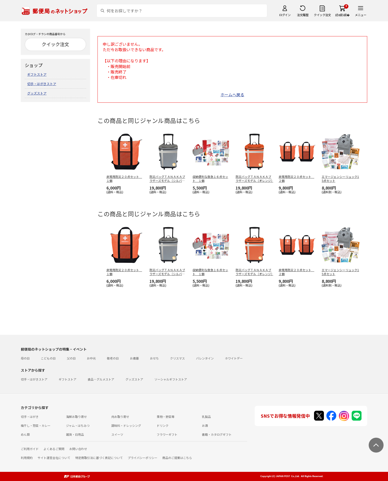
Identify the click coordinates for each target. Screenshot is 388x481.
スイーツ (117, 434)
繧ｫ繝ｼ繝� (342, 15)
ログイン (285, 15)
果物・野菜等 (165, 416)
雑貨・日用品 (75, 434)
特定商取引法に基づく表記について (99, 458)
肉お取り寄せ (120, 416)
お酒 (205, 425)
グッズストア (37, 93)
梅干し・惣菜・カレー (35, 425)
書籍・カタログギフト (217, 434)
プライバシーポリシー (142, 458)
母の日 (25, 358)
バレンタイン (205, 358)
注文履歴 (302, 15)
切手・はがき (30, 416)
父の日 (71, 358)
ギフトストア (37, 74)
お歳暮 (134, 358)
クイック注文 (322, 15)
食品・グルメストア (101, 379)
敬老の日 (113, 358)
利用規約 (27, 458)
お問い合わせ (78, 449)
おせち (154, 358)
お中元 (91, 358)
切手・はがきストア (41, 83)
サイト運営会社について (54, 458)
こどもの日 (48, 358)
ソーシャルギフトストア (170, 379)
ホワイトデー (234, 358)
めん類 (25, 434)
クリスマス (177, 358)
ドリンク (163, 425)
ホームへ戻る (232, 94)
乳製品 (206, 416)
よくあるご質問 (54, 449)
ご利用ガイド (30, 449)
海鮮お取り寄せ (76, 416)
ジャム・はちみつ (78, 425)
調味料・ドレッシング (126, 425)
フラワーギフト (167, 434)
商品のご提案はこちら (177, 458)
